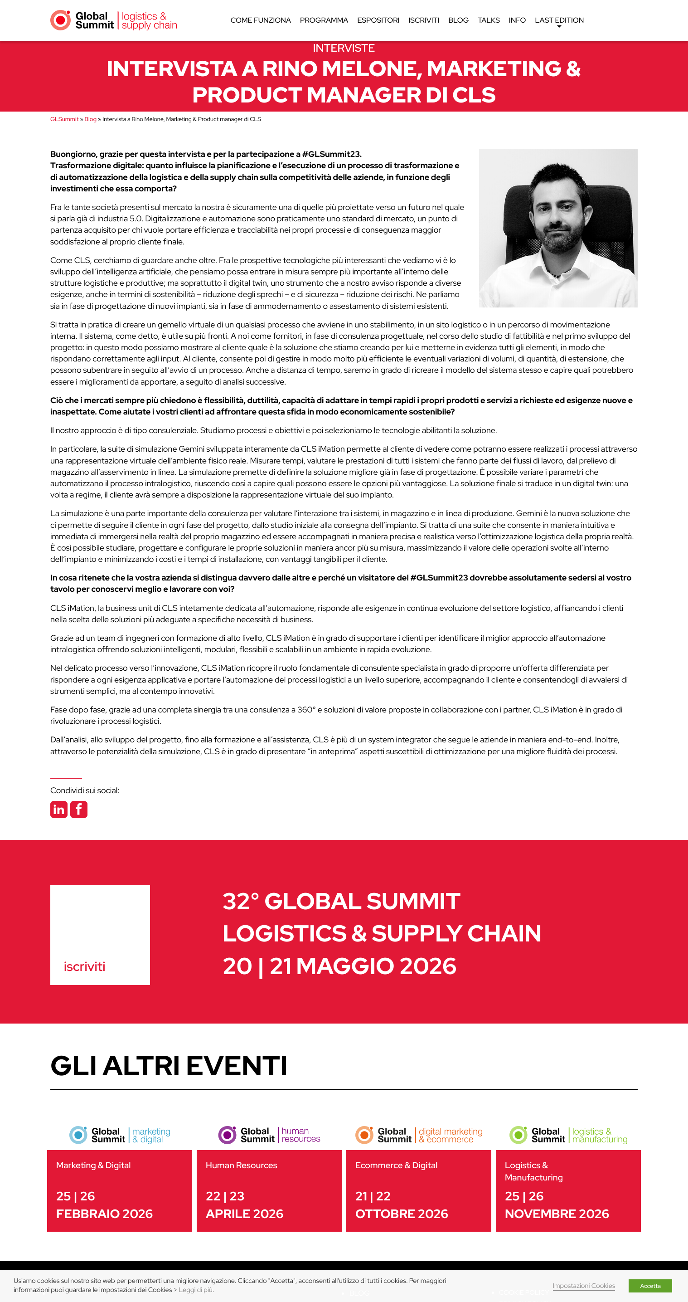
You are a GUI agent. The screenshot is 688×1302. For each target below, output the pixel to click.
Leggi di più (196, 1290)
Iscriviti (423, 20)
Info (517, 20)
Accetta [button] (650, 1286)
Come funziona (261, 20)
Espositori (378, 20)
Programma (324, 20)
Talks (489, 20)
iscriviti (84, 966)
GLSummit (64, 119)
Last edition (559, 22)
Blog (458, 20)
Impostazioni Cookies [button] (584, 1286)
